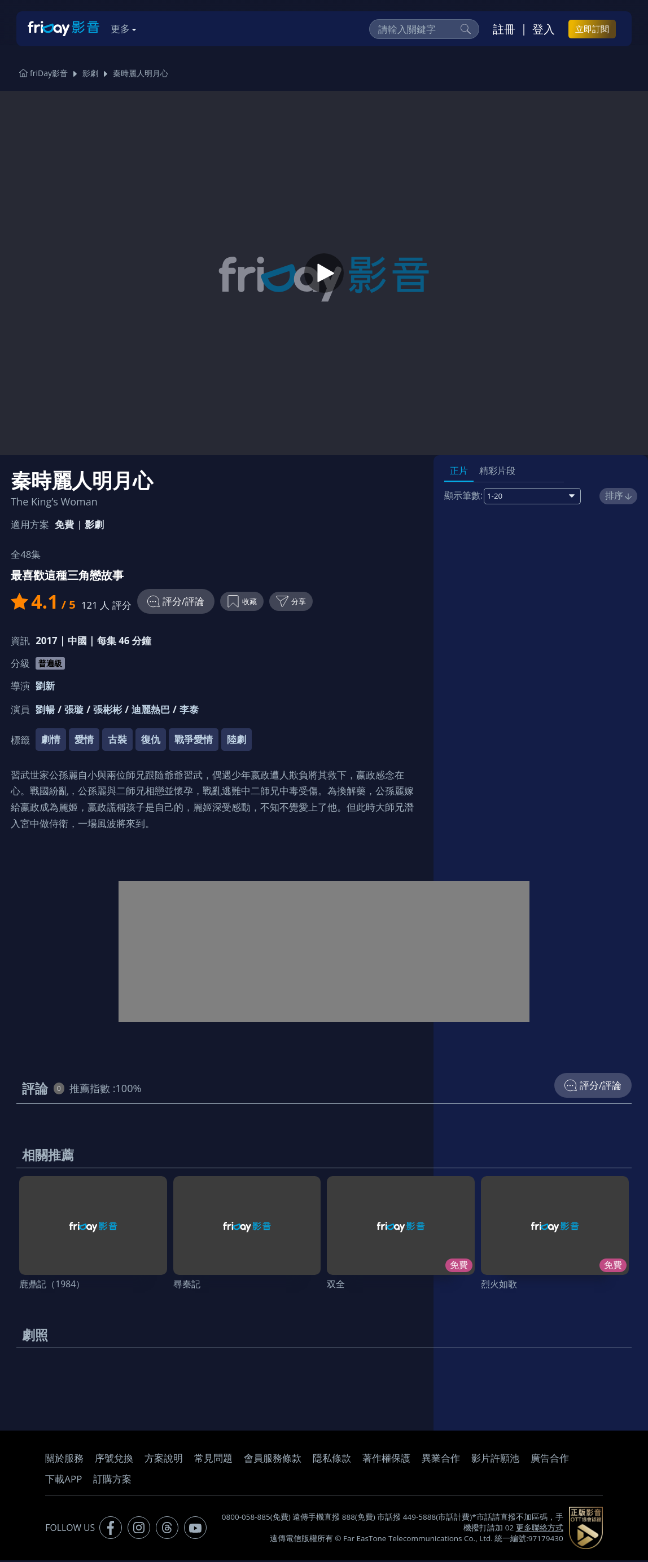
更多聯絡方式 (539, 1529)
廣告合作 (550, 1459)
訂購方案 (112, 1480)
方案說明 (164, 1459)
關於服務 (64, 1459)
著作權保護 (386, 1459)
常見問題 (213, 1459)
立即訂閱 (592, 28)
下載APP (63, 1480)
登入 (543, 29)
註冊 (504, 29)
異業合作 (441, 1459)
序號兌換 (114, 1459)
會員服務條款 (272, 1459)
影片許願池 (495, 1459)
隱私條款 (332, 1459)
